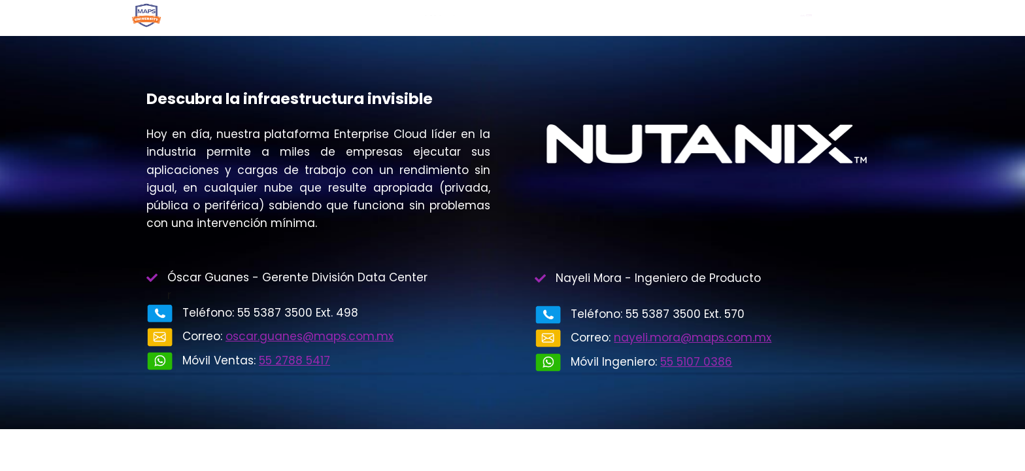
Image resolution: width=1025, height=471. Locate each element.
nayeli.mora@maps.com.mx (692, 337)
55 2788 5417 (294, 360)
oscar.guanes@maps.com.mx (310, 336)
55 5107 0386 (696, 362)
